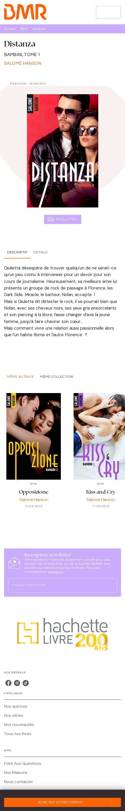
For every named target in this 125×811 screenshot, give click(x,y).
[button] (62, 802)
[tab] (17, 252)
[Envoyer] (111, 585)
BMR (24, 29)
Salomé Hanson (22, 63)
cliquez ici (55, 572)
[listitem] (8, 683)
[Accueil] (25, 12)
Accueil (9, 29)
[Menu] (108, 12)
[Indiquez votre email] (56, 585)
